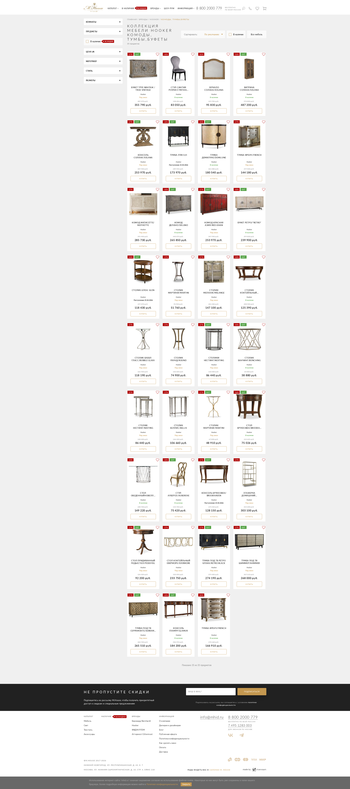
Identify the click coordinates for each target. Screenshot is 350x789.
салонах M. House (219, 770)
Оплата (162, 747)
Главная (132, 19)
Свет (86, 725)
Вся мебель (257, 34)
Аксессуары (89, 734)
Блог (161, 730)
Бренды (143, 19)
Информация (166, 716)
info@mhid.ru (212, 717)
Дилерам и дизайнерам (170, 725)
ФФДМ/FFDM (138, 730)
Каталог (88, 716)
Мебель (87, 721)
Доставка (163, 752)
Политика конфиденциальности (174, 738)
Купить (143, 111)
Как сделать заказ (167, 743)
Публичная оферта (168, 734)
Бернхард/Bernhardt (141, 721)
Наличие (113, 716)
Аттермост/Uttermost (142, 734)
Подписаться (252, 692)
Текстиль (88, 730)
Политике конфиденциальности (162, 784)
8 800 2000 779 (209, 8)
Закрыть (186, 784)
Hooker (154, 19)
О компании (164, 721)
